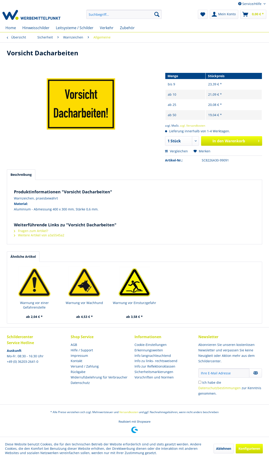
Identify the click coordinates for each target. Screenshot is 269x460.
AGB (74, 344)
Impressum (79, 355)
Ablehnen (223, 448)
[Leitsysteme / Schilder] (75, 27)
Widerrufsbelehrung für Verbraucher (99, 377)
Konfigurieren (249, 448)
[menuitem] (124, 14)
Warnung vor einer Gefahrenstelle (34, 305)
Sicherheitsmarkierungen (153, 372)
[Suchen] (157, 14)
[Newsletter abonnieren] (255, 373)
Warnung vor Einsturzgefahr (134, 303)
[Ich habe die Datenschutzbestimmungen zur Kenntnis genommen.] (199, 382)
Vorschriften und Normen (154, 377)
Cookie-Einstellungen (150, 344)
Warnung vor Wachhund (84, 303)
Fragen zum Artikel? (31, 231)
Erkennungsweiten (148, 350)
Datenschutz (80, 383)
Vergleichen (176, 151)
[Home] (10, 27)
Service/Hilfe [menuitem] (250, 4)
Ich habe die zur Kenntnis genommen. (229, 388)
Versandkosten (128, 412)
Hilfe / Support (82, 350)
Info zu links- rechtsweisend (155, 361)
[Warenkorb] (253, 14)
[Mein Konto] (224, 14)
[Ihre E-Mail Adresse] (223, 373)
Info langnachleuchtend (152, 355)
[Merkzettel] (203, 14)
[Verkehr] (107, 27)
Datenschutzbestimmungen (219, 388)
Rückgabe (78, 372)
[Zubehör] (127, 27)
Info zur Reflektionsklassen (154, 366)
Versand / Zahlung (85, 366)
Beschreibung (21, 174)
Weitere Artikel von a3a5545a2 (39, 235)
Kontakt (76, 361)
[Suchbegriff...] (124, 14)
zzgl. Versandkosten (192, 126)
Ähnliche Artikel (23, 256)
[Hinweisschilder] (36, 27)
